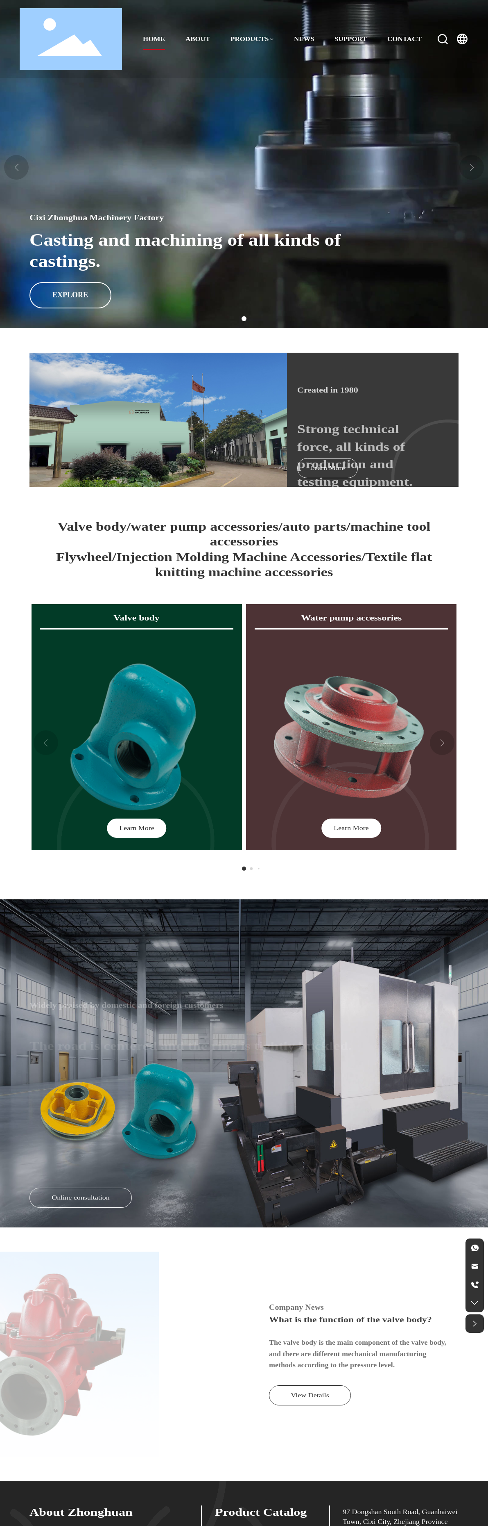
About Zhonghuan (81, 1512)
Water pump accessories (351, 618)
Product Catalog (261, 1512)
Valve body (137, 618)
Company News (296, 1307)
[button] (244, 318)
